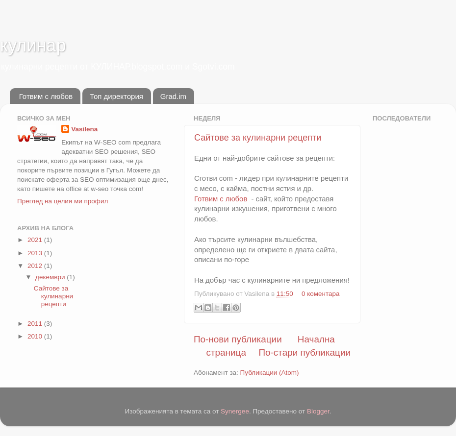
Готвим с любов (46, 96)
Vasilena (84, 129)
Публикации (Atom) (269, 372)
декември (51, 277)
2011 (35, 323)
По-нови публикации (238, 339)
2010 (35, 336)
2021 (35, 239)
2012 (35, 265)
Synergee (235, 411)
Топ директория (116, 96)
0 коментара (321, 293)
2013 (35, 253)
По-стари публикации (304, 352)
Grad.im (173, 96)
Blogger (318, 411)
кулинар (33, 45)
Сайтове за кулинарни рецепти (257, 138)
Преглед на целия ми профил (62, 201)
